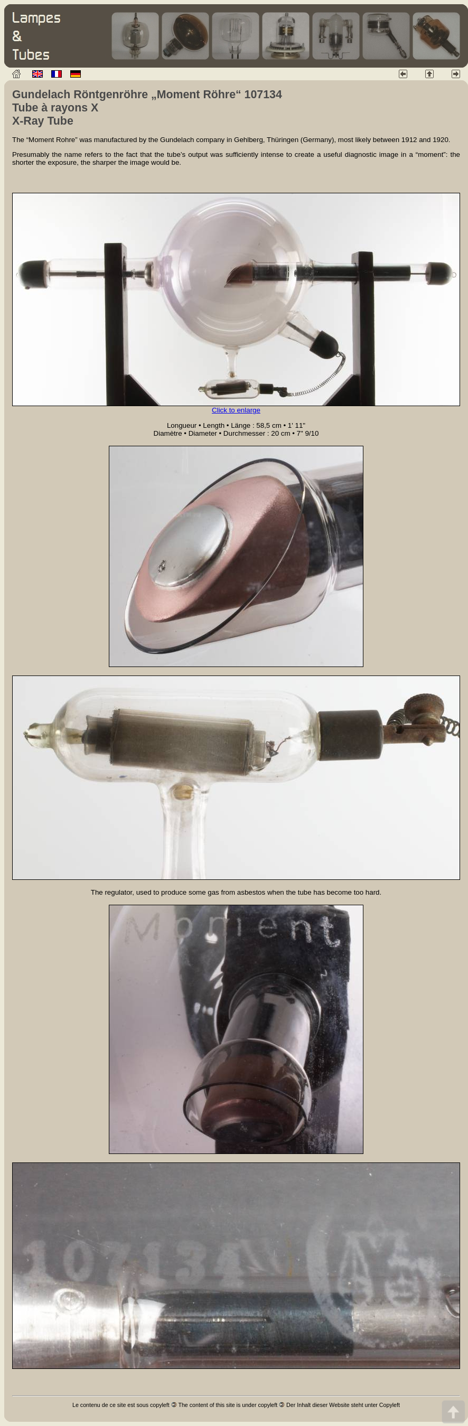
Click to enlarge (236, 410)
